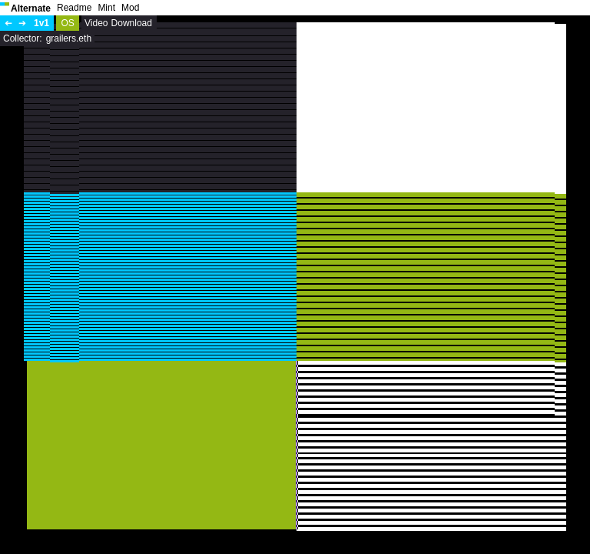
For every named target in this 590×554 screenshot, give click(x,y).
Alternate (31, 8)
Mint (106, 7)
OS (67, 23)
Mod (130, 7)
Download (131, 23)
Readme (74, 7)
